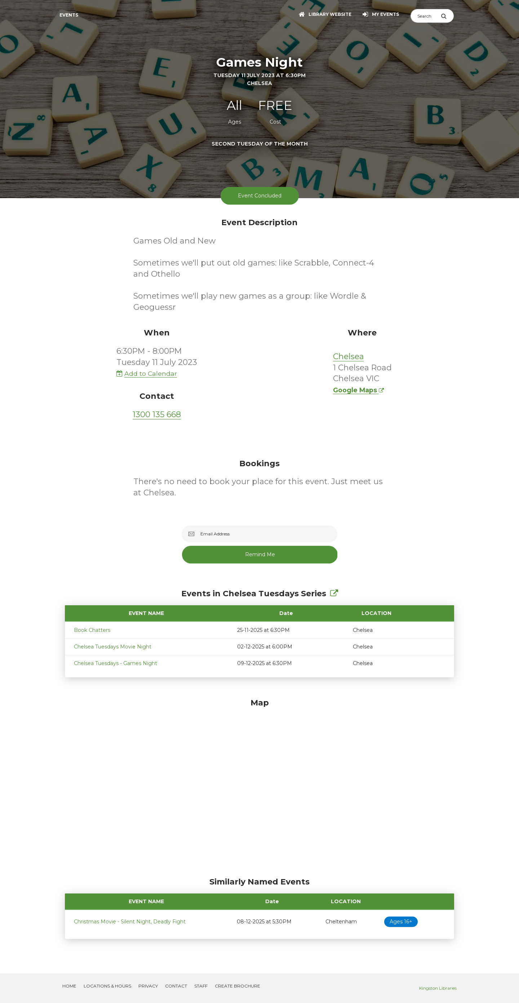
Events (68, 15)
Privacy (148, 986)
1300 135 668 (157, 414)
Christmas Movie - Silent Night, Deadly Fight (130, 921)
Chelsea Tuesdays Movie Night (112, 646)
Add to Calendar (146, 373)
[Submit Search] (447, 16)
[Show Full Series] (334, 593)
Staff (201, 986)
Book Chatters (92, 630)
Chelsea (348, 356)
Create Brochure (237, 986)
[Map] (259, 786)
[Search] (426, 16)
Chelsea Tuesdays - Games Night (115, 663)
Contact (176, 986)
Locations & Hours (107, 986)
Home (69, 986)
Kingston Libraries (438, 988)
